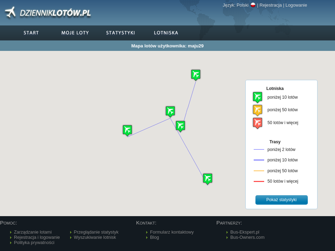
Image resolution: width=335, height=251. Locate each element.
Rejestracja (271, 5)
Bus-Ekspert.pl (244, 232)
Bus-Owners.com (247, 237)
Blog (154, 237)
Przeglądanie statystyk (96, 232)
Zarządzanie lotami (33, 232)
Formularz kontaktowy (172, 232)
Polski (246, 5)
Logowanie (296, 5)
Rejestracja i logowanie (37, 237)
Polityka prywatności (34, 242)
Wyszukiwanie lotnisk (95, 237)
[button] (170, 111)
